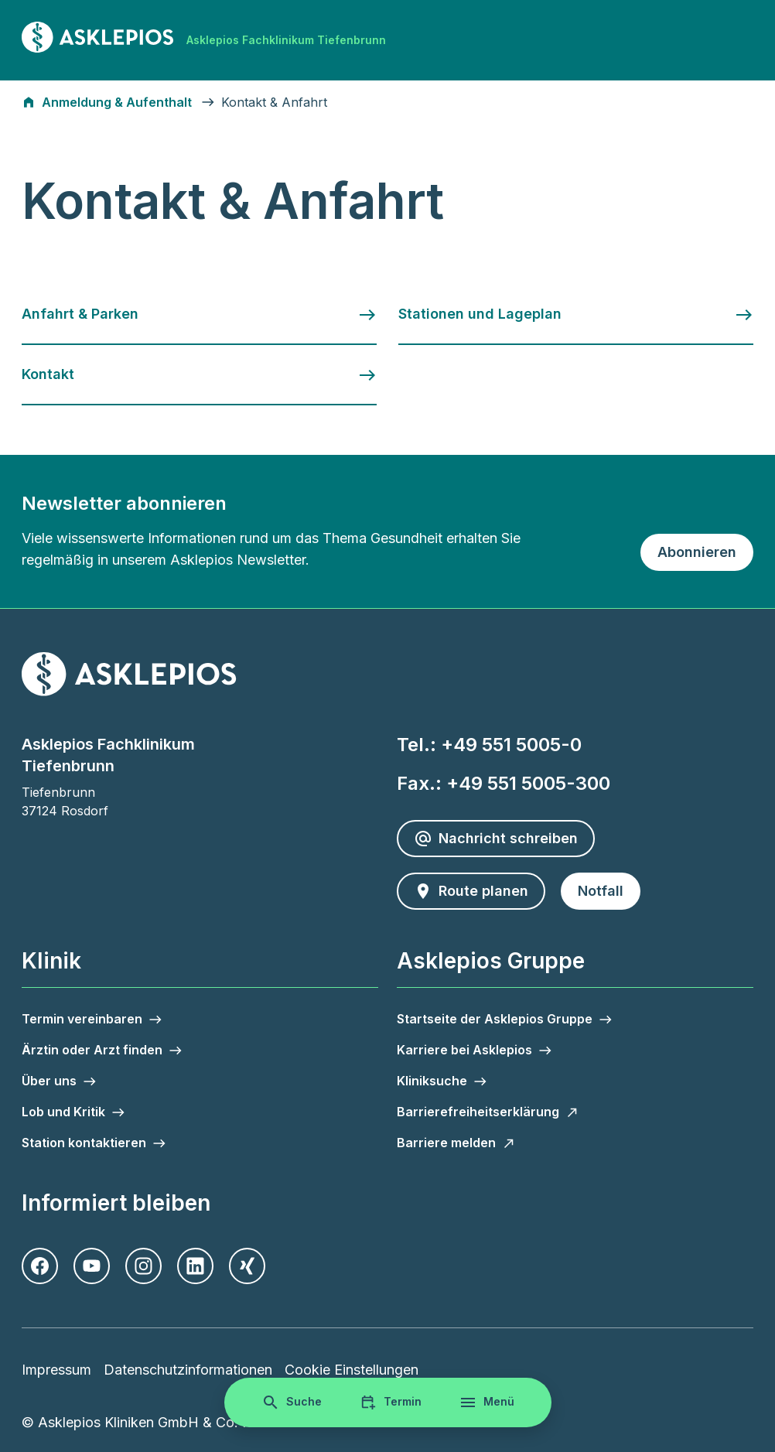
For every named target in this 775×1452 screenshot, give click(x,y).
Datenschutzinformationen (188, 1369)
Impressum (56, 1369)
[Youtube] (91, 1266)
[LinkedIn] (195, 1266)
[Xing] (247, 1266)
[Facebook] (40, 1266)
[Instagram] (143, 1266)
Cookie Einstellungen (351, 1369)
